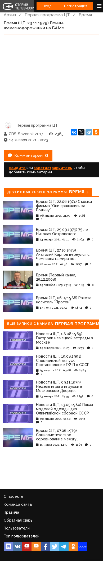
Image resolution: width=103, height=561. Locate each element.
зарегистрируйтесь (53, 168)
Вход (47, 6)
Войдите (17, 168)
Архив (10, 14)
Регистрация (75, 6)
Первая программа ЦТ (47, 14)
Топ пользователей (21, 536)
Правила (11, 512)
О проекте (13, 496)
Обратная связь (18, 520)
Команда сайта (18, 504)
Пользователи (17, 528)
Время (85, 14)
